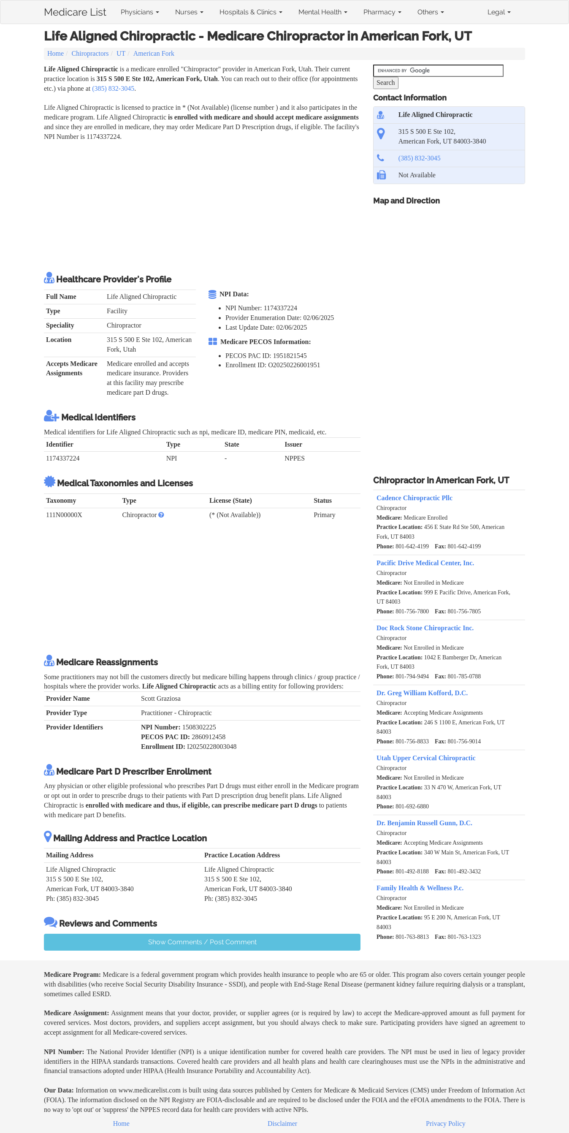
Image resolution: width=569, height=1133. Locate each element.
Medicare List (75, 10)
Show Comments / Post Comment (202, 942)
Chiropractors (90, 53)
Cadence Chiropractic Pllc (414, 497)
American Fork (153, 53)
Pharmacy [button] (382, 12)
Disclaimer (282, 1123)
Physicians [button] (140, 12)
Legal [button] (499, 12)
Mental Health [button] (322, 12)
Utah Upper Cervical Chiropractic (426, 758)
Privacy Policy (446, 1123)
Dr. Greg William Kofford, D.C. (422, 693)
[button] (161, 514)
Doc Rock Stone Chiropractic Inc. (425, 628)
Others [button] (430, 12)
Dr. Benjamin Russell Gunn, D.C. (424, 823)
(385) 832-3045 (113, 88)
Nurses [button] (189, 12)
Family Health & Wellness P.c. (420, 888)
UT (121, 53)
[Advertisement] (197, 205)
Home (55, 53)
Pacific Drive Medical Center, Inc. (425, 562)
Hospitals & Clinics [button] (250, 12)
